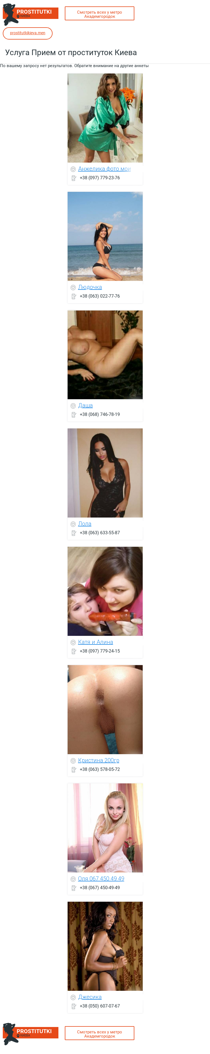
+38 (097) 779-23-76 (100, 177)
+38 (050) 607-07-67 (100, 1005)
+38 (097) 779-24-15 (100, 650)
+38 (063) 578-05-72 (100, 769)
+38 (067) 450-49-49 (100, 887)
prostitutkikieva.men (27, 33)
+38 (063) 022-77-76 (100, 295)
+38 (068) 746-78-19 (100, 414)
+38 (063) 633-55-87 (100, 532)
